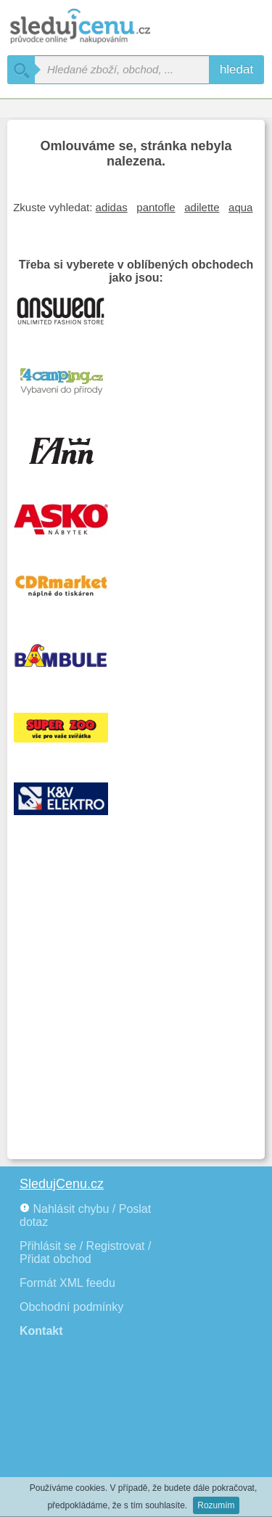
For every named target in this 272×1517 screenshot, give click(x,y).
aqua (240, 207)
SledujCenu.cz (62, 1184)
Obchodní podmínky (71, 1307)
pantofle (155, 207)
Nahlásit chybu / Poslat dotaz (85, 1215)
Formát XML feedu (67, 1283)
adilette (201, 207)
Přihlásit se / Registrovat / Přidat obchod (85, 1252)
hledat (236, 69)
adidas (112, 207)
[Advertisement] (136, 1008)
